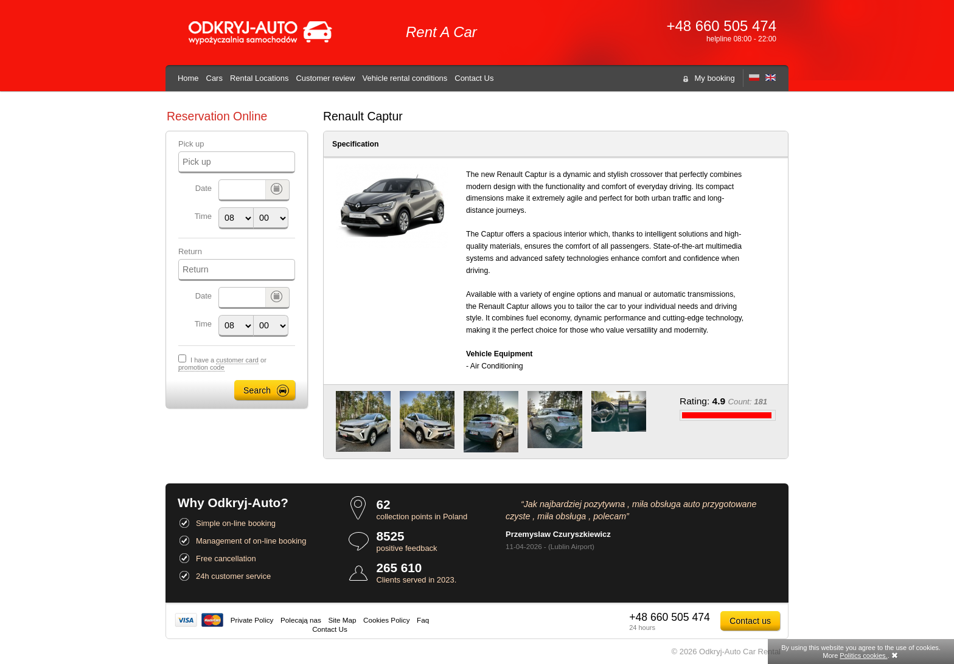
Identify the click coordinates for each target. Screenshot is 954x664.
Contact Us (473, 78)
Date (203, 188)
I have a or (222, 364)
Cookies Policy (386, 620)
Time (203, 216)
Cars (214, 78)
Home (188, 78)
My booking (715, 78)
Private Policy (252, 620)
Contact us (750, 621)
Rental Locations (259, 78)
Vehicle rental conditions (405, 78)
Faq (423, 620)
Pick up (191, 143)
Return (190, 251)
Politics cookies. (863, 655)
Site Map (342, 620)
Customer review (325, 78)
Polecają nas (300, 620)
